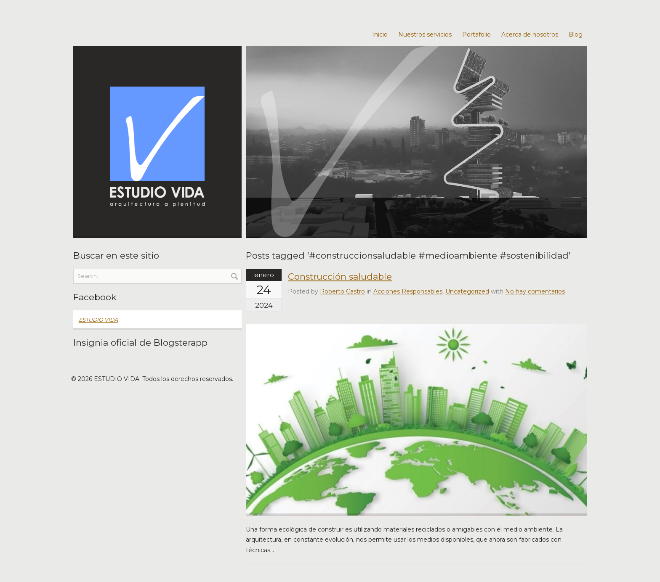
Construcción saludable (340, 276)
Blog (576, 34)
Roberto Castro (342, 291)
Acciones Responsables (407, 291)
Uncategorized (467, 291)
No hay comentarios (535, 291)
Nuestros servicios (425, 34)
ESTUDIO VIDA (98, 320)
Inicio (380, 34)
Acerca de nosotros (529, 34)
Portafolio (476, 34)
